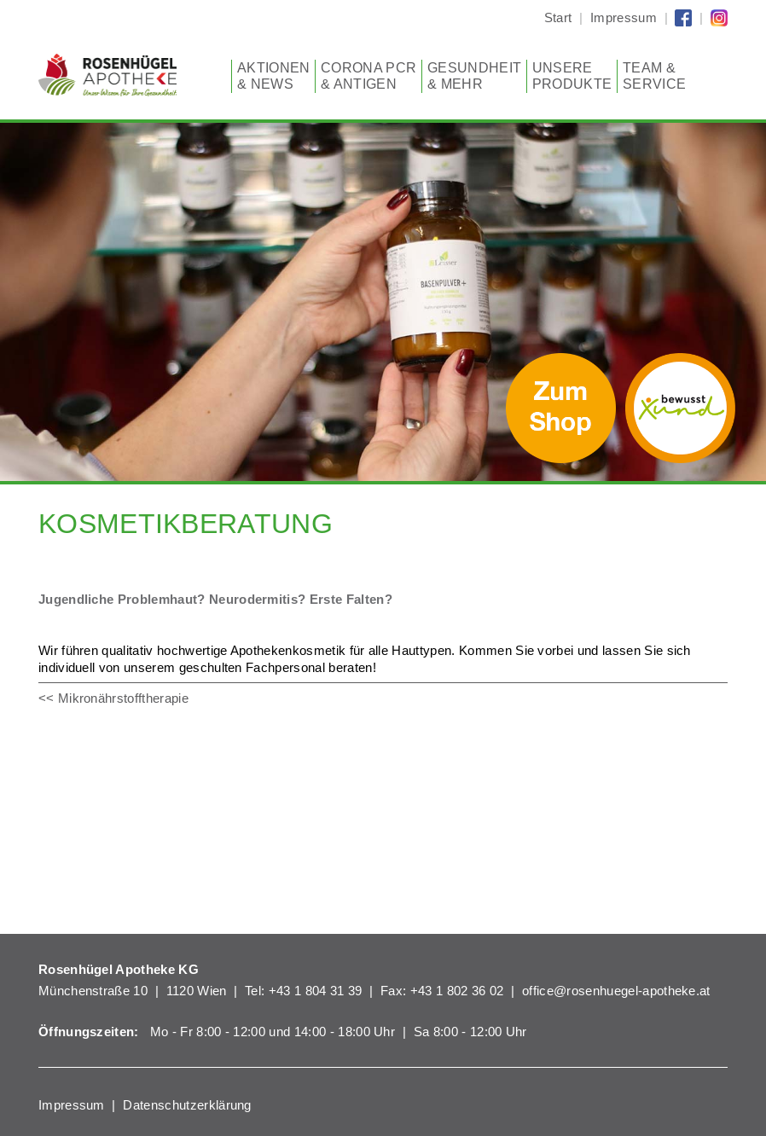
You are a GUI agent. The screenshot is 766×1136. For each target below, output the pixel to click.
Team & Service (654, 76)
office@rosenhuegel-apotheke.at (616, 990)
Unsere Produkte (572, 76)
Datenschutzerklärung (187, 1105)
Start (558, 17)
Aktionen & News (273, 76)
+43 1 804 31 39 (316, 990)
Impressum (623, 17)
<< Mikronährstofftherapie (113, 698)
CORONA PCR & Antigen (368, 76)
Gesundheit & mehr (474, 76)
